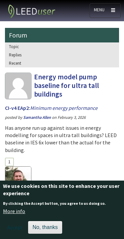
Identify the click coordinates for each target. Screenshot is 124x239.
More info (14, 214)
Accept (15, 230)
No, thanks (45, 230)
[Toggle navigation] (105, 10)
